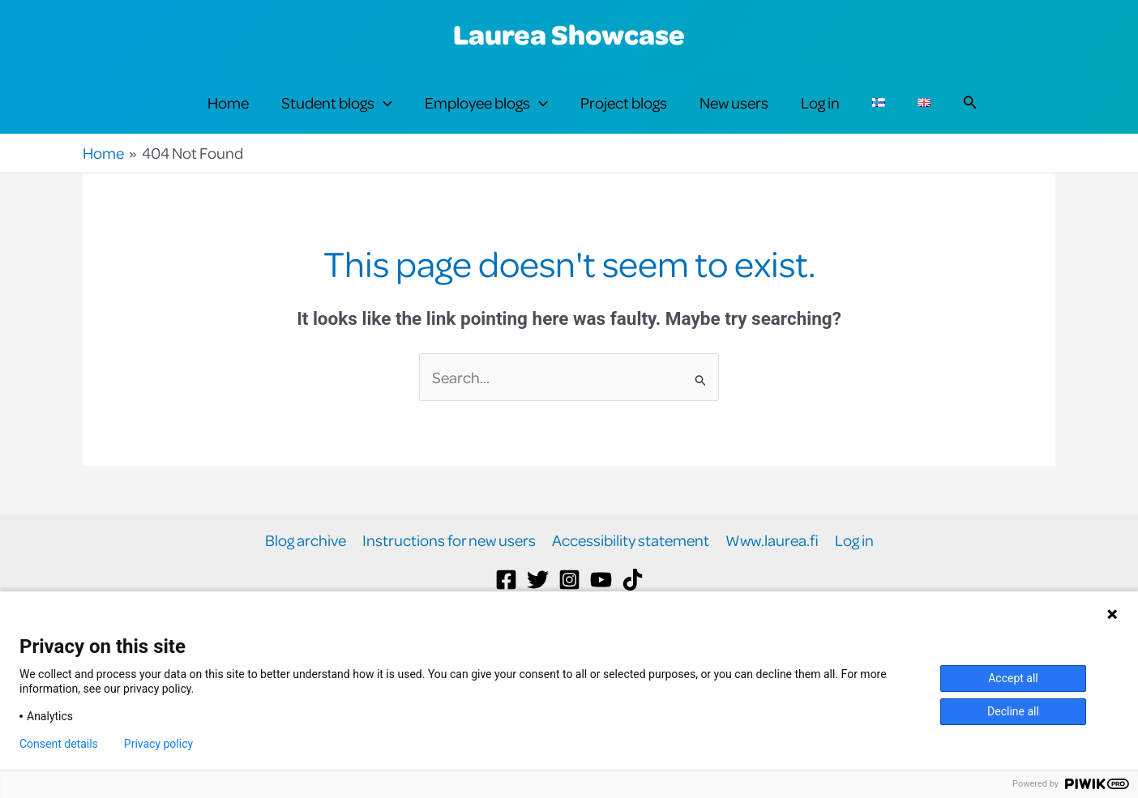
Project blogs (623, 115)
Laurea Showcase (569, 34)
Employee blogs (486, 115)
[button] (383, 115)
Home (228, 115)
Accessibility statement (630, 565)
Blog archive (305, 565)
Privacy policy (158, 743)
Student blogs (336, 115)
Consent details (58, 743)
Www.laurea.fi (772, 565)
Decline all (1013, 711)
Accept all (1013, 678)
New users (733, 115)
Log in (820, 115)
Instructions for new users (449, 565)
